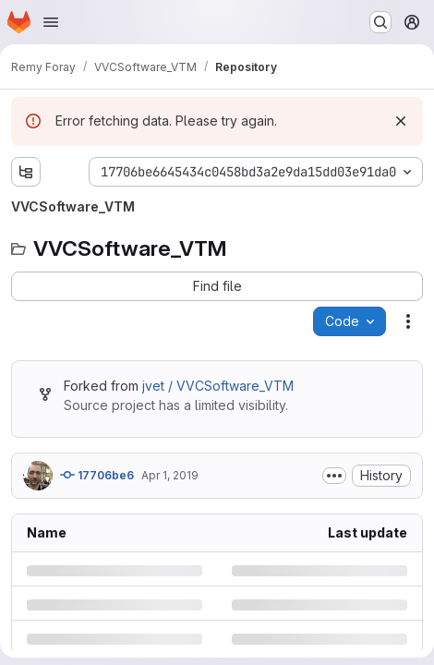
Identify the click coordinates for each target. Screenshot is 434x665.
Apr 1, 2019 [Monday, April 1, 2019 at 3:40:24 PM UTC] (170, 475)
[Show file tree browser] (26, 172)
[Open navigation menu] (51, 22)
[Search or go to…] (380, 22)
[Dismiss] (401, 121)
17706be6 (97, 474)
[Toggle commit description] (334, 475)
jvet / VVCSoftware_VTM (218, 385)
